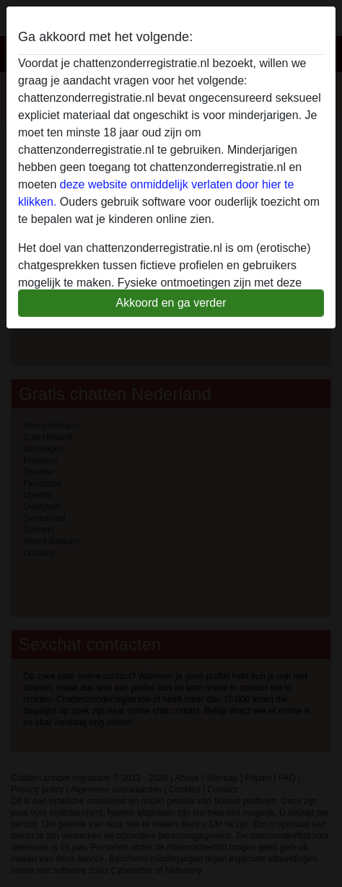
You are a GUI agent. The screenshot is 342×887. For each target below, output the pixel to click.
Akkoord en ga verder (171, 303)
